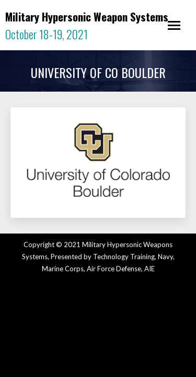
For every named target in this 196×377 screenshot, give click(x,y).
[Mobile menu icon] (174, 25)
